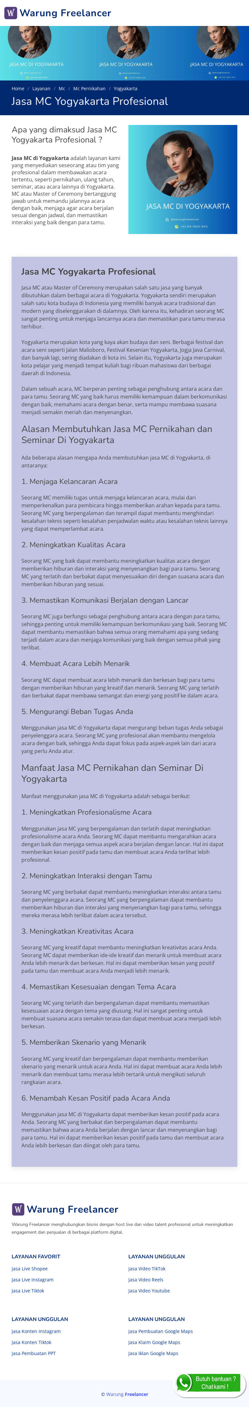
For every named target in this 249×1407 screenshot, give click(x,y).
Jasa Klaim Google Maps (154, 1342)
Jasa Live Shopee (30, 1268)
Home (18, 88)
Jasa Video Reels (145, 1279)
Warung (127, 1394)
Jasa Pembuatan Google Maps (160, 1331)
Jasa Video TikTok (146, 1268)
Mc (62, 88)
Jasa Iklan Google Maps (153, 1353)
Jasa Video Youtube (149, 1291)
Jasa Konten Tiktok (31, 1342)
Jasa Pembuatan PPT (34, 1353)
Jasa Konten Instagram (36, 1331)
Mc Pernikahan (89, 88)
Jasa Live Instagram (32, 1279)
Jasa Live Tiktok (28, 1291)
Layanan (41, 88)
